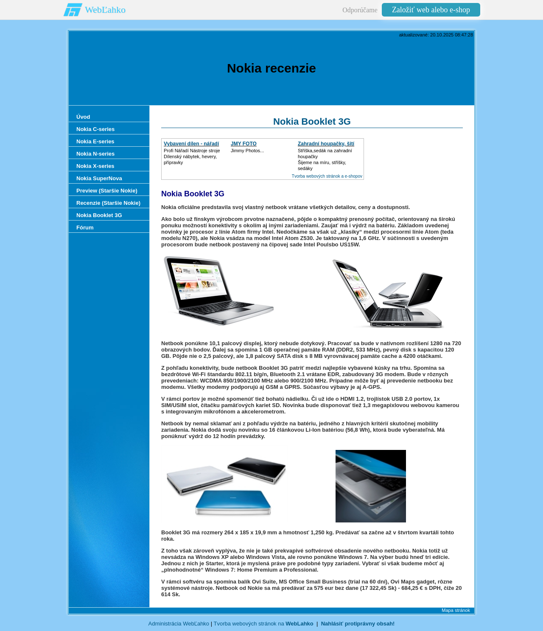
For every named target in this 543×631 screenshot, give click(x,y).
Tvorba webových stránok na (263, 623)
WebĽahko (105, 9)
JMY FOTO (244, 144)
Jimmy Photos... (247, 150)
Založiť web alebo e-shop (431, 10)
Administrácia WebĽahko (179, 623)
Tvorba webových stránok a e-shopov (327, 176)
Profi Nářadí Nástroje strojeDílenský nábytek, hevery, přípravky (192, 156)
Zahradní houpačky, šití (326, 144)
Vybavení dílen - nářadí (191, 144)
